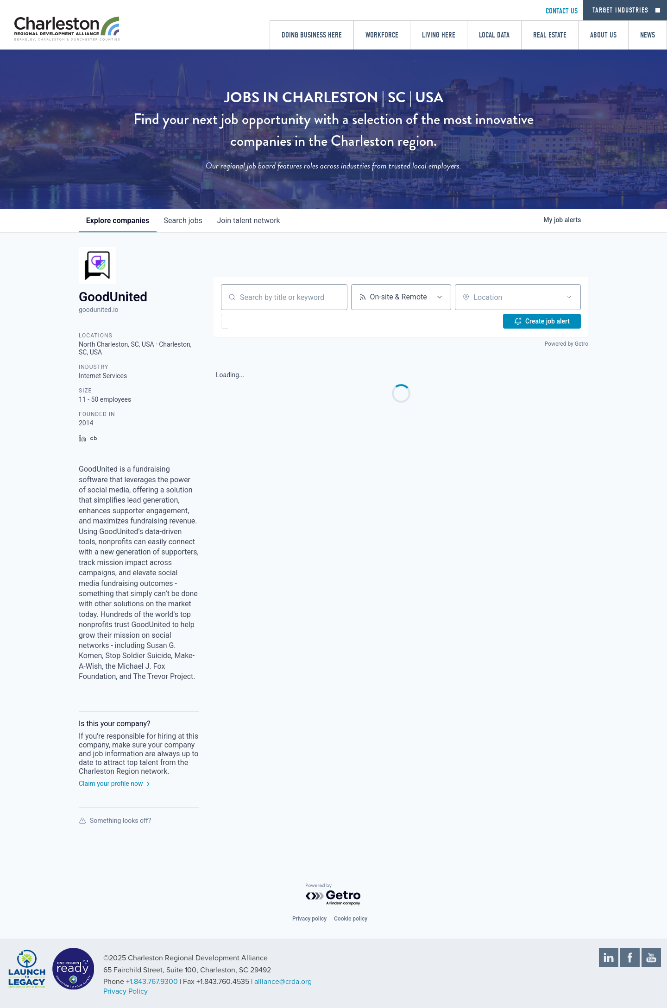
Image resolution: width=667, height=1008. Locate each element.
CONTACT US (562, 10)
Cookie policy (350, 918)
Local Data (494, 35)
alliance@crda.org (283, 981)
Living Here (438, 35)
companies (117, 220)
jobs (183, 220)
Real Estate (549, 35)
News (647, 35)
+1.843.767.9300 (152, 981)
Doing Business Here (312, 35)
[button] (252, 321)
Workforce (381, 35)
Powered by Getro (566, 344)
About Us (603, 35)
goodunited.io (99, 309)
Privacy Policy (125, 991)
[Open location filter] (569, 297)
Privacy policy (309, 918)
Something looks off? (115, 820)
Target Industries (620, 10)
